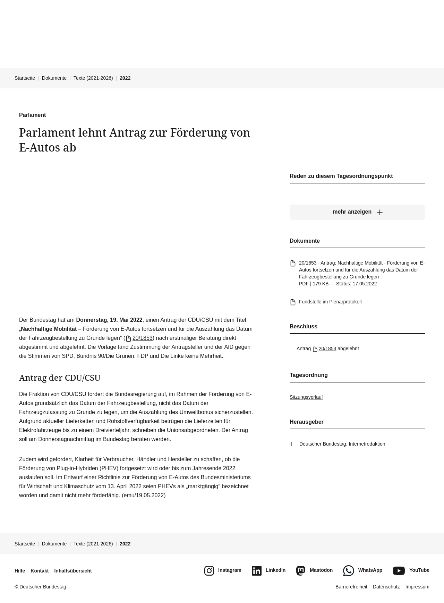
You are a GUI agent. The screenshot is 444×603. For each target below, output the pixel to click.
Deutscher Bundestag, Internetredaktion (342, 444)
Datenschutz (386, 586)
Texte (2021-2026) (93, 78)
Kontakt (40, 571)
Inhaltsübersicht (73, 571)
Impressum (417, 586)
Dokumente (54, 78)
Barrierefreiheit (351, 586)
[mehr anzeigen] (357, 211)
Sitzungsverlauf (306, 397)
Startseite (25, 78)
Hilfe (20, 571)
